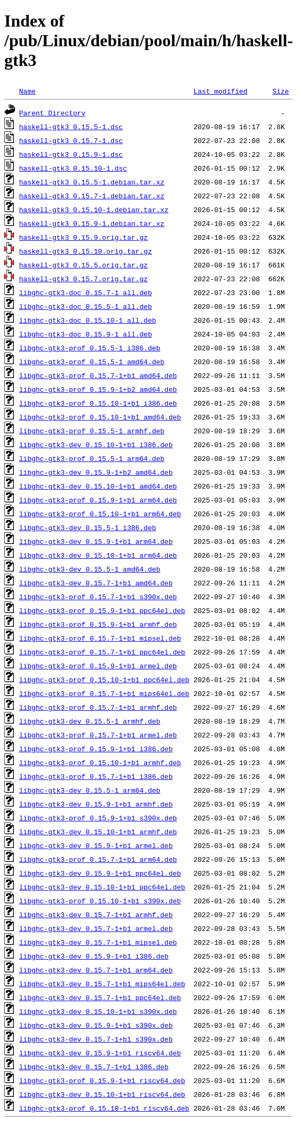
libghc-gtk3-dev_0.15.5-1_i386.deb (87, 527)
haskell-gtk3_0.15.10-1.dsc (73, 168)
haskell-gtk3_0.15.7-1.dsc (71, 140)
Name (27, 91)
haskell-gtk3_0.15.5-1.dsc (71, 126)
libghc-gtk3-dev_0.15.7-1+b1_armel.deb (96, 928)
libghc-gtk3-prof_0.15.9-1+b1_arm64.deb (98, 500)
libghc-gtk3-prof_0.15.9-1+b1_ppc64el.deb (102, 610)
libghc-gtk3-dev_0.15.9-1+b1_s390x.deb (96, 1025)
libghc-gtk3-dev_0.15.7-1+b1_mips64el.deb (102, 983)
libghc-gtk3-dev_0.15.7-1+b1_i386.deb (94, 1066)
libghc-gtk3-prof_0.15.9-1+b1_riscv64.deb (102, 1080)
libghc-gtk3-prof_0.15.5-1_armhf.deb (91, 430)
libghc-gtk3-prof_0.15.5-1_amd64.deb (91, 361)
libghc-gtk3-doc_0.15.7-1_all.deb (85, 292)
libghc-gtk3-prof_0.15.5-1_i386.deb (89, 348)
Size (281, 91)
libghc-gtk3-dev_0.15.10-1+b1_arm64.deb (98, 555)
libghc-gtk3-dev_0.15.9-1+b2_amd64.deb (96, 472)
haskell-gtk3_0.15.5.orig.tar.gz (83, 265)
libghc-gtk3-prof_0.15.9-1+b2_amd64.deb (98, 389)
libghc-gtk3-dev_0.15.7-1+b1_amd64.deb (96, 583)
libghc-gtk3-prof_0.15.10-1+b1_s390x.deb (100, 900)
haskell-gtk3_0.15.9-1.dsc (71, 154)
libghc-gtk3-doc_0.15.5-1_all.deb (85, 306)
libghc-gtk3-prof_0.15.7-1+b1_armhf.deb (98, 707)
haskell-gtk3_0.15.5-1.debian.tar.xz (91, 182)
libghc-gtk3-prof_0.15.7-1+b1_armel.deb (98, 735)
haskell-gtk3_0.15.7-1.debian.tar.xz (91, 195)
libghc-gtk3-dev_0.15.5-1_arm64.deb (89, 790)
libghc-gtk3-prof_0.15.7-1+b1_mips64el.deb (104, 693)
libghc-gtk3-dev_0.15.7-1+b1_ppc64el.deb (100, 997)
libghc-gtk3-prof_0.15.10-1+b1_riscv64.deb (104, 1108)
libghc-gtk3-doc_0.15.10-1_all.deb (87, 320)
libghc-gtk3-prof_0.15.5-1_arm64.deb (91, 458)
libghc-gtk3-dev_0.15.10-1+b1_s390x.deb (98, 1011)
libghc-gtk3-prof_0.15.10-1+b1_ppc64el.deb (104, 679)
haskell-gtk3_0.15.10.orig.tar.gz (85, 251)
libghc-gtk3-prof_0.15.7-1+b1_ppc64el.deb (102, 652)
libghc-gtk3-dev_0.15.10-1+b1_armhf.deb (98, 831)
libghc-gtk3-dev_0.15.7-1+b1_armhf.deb (96, 914)
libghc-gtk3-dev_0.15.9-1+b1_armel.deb (96, 845)
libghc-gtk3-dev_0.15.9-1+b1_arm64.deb (96, 541)
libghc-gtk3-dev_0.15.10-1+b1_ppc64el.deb (102, 887)
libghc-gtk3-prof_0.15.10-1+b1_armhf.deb (100, 762)
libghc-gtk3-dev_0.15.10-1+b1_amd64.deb (98, 486)
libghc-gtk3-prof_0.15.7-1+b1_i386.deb (96, 776)
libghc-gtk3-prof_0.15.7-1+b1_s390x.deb (98, 596)
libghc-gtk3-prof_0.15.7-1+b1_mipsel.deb (100, 638)
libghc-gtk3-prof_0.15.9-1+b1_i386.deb (96, 748)
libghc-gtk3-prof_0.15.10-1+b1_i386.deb (98, 403)
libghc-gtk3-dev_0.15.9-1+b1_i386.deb (94, 956)
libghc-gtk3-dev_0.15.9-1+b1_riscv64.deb (100, 1053)
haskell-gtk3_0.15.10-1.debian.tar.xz (94, 209)
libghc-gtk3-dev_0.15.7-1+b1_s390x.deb (96, 1039)
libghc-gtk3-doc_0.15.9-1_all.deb (85, 334)
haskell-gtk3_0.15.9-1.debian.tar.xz (91, 223)
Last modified (220, 91)
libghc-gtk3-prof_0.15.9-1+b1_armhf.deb (98, 624)
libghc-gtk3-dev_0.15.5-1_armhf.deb (89, 721)
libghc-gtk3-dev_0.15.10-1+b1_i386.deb (96, 444)
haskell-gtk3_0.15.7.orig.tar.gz (83, 278)
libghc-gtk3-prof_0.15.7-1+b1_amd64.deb (98, 375)
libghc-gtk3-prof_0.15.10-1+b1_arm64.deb (100, 513)
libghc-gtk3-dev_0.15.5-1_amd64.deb (89, 569)
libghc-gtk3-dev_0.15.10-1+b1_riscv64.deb (102, 1094)
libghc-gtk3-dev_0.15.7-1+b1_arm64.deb (96, 970)
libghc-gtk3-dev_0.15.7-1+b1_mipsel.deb (98, 942)
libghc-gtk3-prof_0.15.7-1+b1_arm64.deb (98, 859)
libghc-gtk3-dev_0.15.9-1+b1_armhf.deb (96, 804)
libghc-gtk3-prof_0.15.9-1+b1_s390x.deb (98, 818)
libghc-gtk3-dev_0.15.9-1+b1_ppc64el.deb (100, 873)
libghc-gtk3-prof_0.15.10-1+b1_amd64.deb (100, 417)
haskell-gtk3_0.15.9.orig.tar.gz (83, 237)
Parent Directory (52, 113)
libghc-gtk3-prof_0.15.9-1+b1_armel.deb (98, 665)
